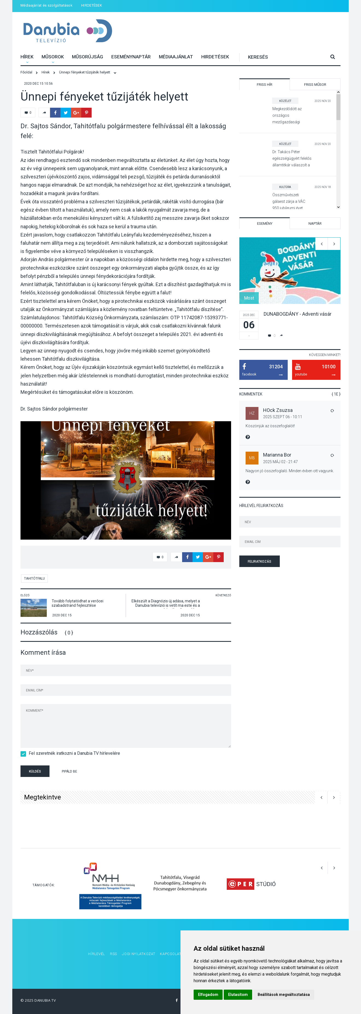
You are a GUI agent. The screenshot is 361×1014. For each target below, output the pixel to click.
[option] (126, 480)
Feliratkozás (259, 561)
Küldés (35, 771)
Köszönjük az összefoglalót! (270, 426)
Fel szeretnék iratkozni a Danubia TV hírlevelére (73, 753)
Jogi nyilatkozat (138, 954)
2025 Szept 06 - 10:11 (282, 417)
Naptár (315, 223)
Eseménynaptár (131, 56)
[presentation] (125, 772)
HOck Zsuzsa (278, 410)
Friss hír (264, 84)
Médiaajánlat (176, 56)
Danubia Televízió (68, 31)
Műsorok (53, 56)
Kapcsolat (170, 954)
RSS (113, 954)
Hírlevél (96, 954)
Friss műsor (315, 84)
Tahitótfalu (34, 578)
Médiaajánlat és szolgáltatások (46, 5)
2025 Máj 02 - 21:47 (280, 462)
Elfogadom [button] (208, 994)
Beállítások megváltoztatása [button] (284, 994)
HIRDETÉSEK (91, 5)
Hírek (27, 56)
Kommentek (250, 394)
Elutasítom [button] (238, 994)
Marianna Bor (277, 455)
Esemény (264, 223)
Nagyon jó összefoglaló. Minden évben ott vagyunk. (290, 471)
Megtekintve (42, 797)
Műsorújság (87, 56)
